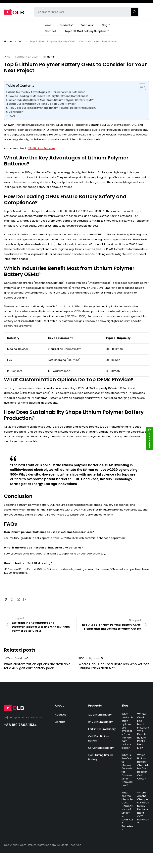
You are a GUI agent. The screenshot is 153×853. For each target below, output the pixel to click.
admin (51, 57)
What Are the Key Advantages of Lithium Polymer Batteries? (46, 92)
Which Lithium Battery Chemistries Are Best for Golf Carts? (143, 766)
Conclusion (16, 111)
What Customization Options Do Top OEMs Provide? (42, 104)
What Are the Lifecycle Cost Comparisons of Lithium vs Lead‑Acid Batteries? (127, 811)
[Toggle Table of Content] (140, 86)
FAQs (12, 115)
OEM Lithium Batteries (41, 148)
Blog (125, 706)
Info (21, 41)
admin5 (23, 658)
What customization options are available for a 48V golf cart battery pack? (37, 666)
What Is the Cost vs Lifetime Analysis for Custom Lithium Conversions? (127, 770)
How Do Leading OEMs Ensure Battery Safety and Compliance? (48, 96)
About (59, 706)
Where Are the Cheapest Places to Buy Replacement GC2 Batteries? (143, 808)
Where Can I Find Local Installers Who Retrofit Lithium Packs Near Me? (113, 666)
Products (95, 706)
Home (8, 41)
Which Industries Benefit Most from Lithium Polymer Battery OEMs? (51, 100)
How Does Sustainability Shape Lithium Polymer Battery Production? (52, 107)
